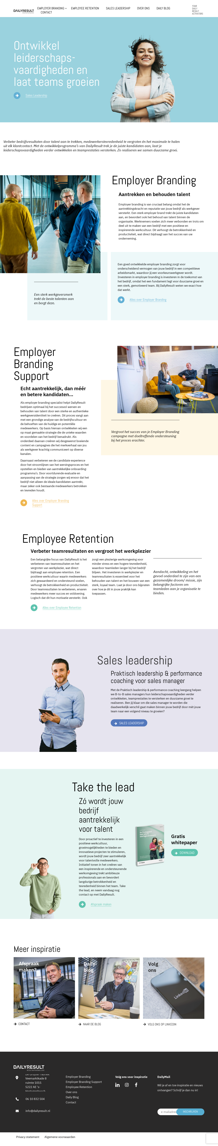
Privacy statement (27, 1137)
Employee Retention (85, 8)
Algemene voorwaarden (59, 1137)
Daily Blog (163, 8)
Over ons (143, 8)
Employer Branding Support (84, 1082)
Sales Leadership (118, 8)
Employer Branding (50, 8)
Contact (46, 12)
